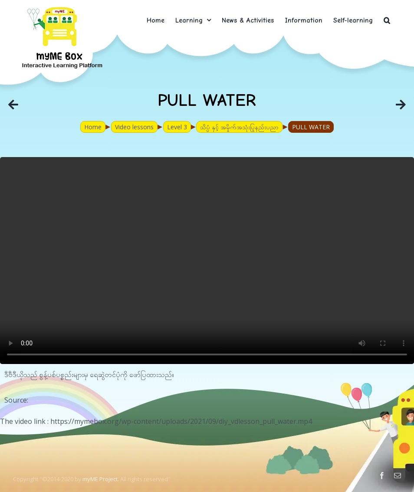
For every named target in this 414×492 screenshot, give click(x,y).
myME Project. (100, 479)
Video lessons (134, 127)
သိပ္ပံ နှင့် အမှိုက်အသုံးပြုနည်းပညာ (239, 127)
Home (93, 127)
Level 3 (177, 127)
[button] (387, 20)
